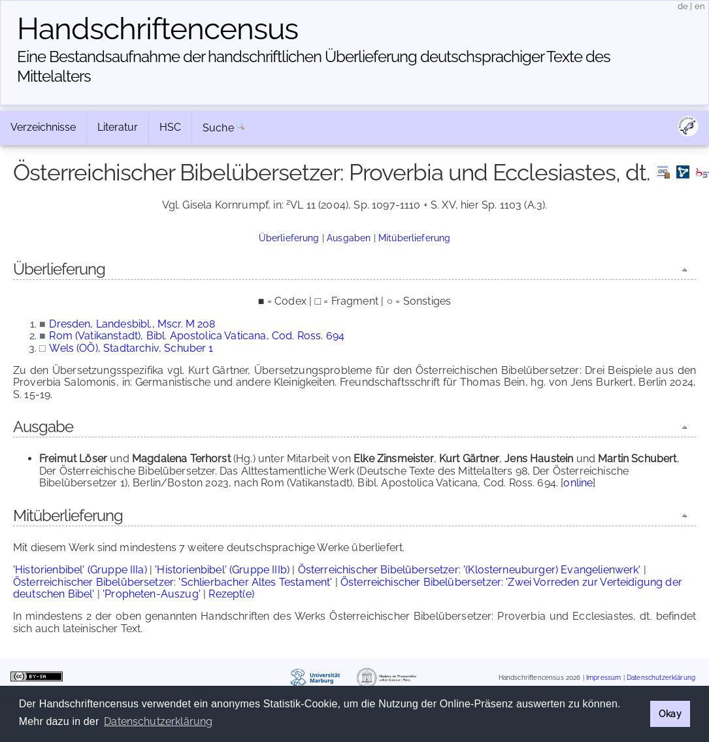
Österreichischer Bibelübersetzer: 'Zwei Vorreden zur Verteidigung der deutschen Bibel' (347, 588)
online (578, 483)
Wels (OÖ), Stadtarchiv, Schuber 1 (131, 348)
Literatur (117, 127)
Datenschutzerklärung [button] (158, 721)
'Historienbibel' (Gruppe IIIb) (222, 570)
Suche (218, 128)
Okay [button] (670, 713)
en (700, 6)
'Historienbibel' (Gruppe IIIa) (80, 570)
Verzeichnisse (43, 127)
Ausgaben (349, 237)
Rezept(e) (231, 594)
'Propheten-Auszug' (152, 594)
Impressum (603, 677)
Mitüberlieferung (414, 237)
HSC (170, 127)
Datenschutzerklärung (661, 677)
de (683, 6)
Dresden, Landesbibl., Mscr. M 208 (132, 324)
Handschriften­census (157, 28)
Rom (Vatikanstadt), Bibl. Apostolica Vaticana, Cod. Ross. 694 (196, 335)
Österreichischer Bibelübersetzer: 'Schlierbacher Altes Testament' (172, 582)
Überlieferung (289, 237)
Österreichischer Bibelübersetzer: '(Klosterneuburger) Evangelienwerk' (469, 570)
